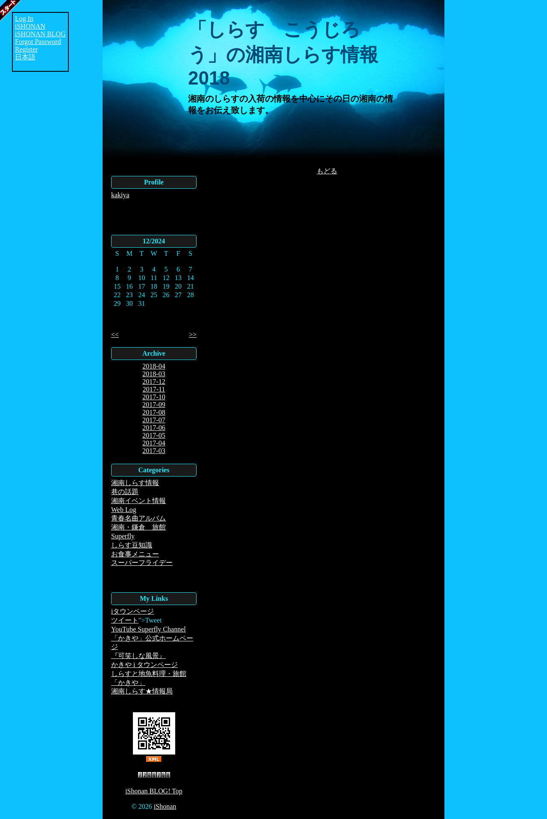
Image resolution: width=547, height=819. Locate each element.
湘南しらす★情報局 (142, 691)
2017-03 (153, 450)
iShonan (165, 806)
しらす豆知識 (131, 545)
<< (115, 334)
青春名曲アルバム (138, 518)
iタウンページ (132, 611)
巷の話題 (124, 491)
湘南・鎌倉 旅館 (138, 527)
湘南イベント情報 (138, 500)
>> (193, 334)
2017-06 (153, 427)
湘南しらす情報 (135, 482)
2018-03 (153, 373)
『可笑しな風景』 (138, 655)
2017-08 (153, 412)
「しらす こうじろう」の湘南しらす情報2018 (283, 53)
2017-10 (153, 397)
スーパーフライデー (142, 562)
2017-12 (153, 381)
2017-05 (153, 435)
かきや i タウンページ (144, 664)
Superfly (123, 536)
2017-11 (154, 389)
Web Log (123, 509)
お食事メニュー (135, 554)
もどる (327, 171)
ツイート (124, 620)
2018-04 (153, 366)
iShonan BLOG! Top (153, 791)
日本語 (25, 57)
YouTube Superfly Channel (148, 629)
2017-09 (153, 404)
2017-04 (153, 443)
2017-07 (153, 420)
